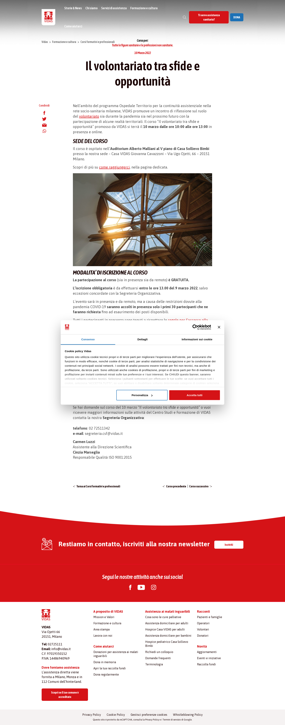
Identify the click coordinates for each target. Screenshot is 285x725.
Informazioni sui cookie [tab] (197, 339)
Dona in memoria (104, 662)
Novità (202, 646)
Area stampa (101, 629)
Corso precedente (176, 486)
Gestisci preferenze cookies (149, 714)
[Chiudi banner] (219, 327)
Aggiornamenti (207, 652)
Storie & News (73, 8)
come (104, 167)
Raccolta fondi (206, 664)
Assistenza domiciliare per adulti (166, 623)
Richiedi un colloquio (159, 652)
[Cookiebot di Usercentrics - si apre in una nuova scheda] (195, 327)
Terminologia (154, 664)
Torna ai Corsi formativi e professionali (98, 486)
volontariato (89, 116)
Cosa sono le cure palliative (163, 617)
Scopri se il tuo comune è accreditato (65, 694)
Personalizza (142, 395)
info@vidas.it (61, 649)
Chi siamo (91, 8)
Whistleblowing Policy (188, 714)
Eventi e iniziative (209, 658)
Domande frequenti (158, 658)
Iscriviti (229, 544)
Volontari (203, 629)
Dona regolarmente (106, 674)
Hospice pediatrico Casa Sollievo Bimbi (166, 643)
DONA (236, 17)
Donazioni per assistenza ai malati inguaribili (115, 654)
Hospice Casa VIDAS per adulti (165, 629)
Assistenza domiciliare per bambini (168, 635)
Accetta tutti (194, 395)
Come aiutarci (73, 26)
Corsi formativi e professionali (98, 41)
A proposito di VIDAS (108, 611)
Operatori (203, 623)
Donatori (202, 635)
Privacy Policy (91, 714)
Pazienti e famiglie (209, 617)
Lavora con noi (102, 635)
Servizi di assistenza (114, 8)
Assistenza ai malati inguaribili (167, 611)
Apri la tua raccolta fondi (109, 668)
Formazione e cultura (144, 8)
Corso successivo (198, 486)
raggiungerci (119, 167)
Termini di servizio (171, 719)
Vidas (45, 41)
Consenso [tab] (88, 339)
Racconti (203, 611)
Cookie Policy (116, 714)
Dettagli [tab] (142, 339)
